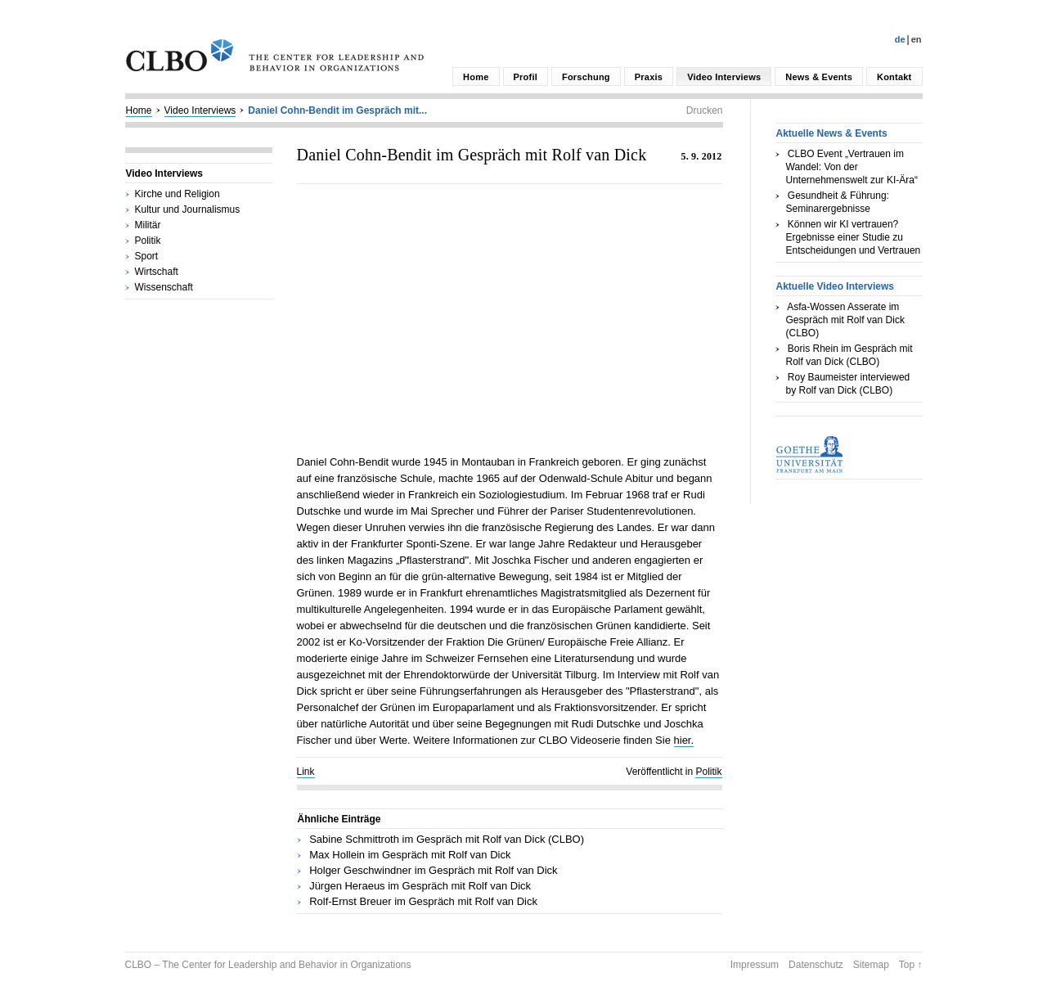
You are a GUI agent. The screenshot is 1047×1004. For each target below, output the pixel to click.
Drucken (704, 110)
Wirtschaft (156, 271)
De (900, 39)
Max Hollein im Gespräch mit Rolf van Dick (409, 855)
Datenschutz (816, 964)
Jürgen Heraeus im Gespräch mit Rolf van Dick (420, 886)
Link (306, 771)
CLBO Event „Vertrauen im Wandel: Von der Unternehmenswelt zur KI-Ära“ (852, 167)
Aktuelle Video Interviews (835, 286)
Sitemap (871, 964)
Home (475, 77)
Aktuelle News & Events (831, 133)
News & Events (818, 77)
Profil (525, 77)
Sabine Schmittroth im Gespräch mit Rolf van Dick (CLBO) (446, 839)
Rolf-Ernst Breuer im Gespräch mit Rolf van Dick (423, 901)
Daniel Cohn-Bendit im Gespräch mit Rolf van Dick (472, 155)
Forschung (586, 77)
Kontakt (894, 77)
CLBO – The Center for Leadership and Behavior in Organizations (268, 964)
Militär (148, 225)
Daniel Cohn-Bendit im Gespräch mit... (337, 110)
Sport (147, 256)
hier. (684, 740)
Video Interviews (724, 77)
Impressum (754, 964)
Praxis (649, 77)
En (916, 39)
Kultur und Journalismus (187, 209)
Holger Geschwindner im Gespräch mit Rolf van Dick (433, 870)
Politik (148, 240)
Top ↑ (911, 964)
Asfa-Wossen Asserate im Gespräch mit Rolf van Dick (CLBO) (845, 320)
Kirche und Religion (177, 194)
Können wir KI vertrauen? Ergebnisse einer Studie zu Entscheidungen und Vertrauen (853, 237)
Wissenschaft (164, 287)
